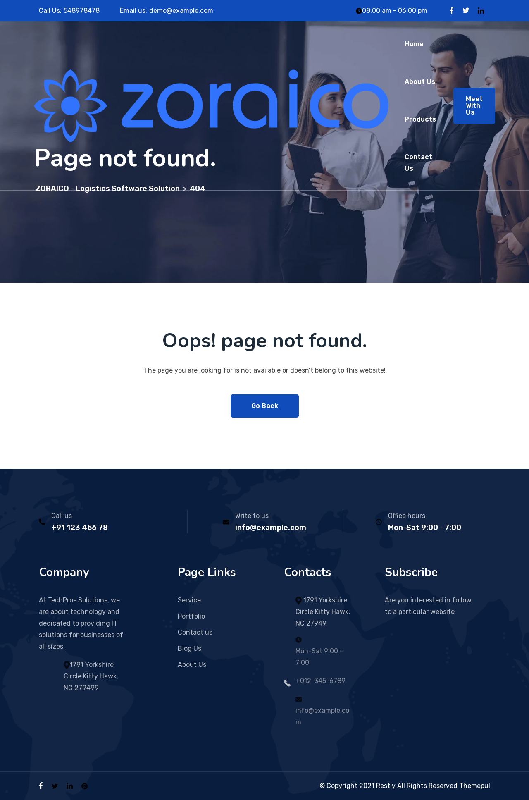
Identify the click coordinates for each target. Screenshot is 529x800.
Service (189, 600)
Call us (61, 516)
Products (420, 119)
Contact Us (418, 162)
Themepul (474, 786)
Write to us (252, 516)
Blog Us (189, 648)
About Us (420, 82)
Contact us (195, 632)
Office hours (406, 516)
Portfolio (191, 616)
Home (414, 44)
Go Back (264, 406)
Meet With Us (474, 105)
